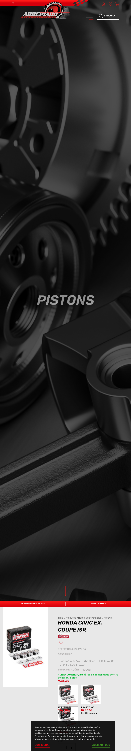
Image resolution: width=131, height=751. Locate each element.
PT (13, 3)
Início (62, 618)
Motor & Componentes (91, 618)
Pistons (109, 618)
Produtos (72, 618)
